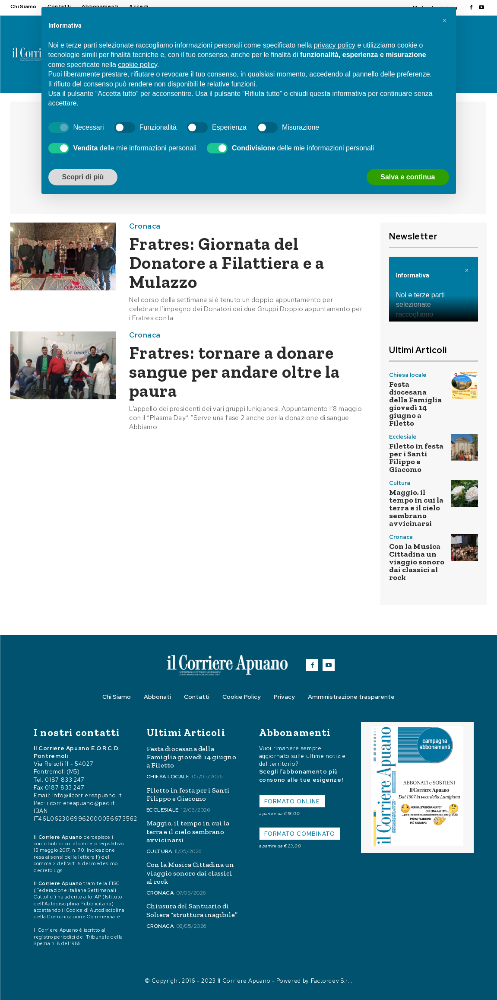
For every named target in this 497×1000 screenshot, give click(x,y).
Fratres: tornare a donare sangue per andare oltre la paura (234, 371)
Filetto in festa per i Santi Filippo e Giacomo (416, 457)
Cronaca (145, 226)
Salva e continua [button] (407, 177)
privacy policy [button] (334, 45)
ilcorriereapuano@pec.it (80, 803)
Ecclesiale (403, 436)
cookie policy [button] (137, 64)
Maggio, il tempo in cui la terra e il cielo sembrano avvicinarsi (416, 507)
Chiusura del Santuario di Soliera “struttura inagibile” (191, 910)
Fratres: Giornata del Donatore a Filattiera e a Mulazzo (226, 262)
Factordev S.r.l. (331, 980)
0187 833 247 (65, 779)
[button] (445, 21)
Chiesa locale (408, 375)
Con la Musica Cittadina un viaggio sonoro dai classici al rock (416, 561)
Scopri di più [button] (83, 177)
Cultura (399, 483)
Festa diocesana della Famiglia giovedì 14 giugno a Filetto (415, 403)
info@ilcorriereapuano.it (87, 795)
